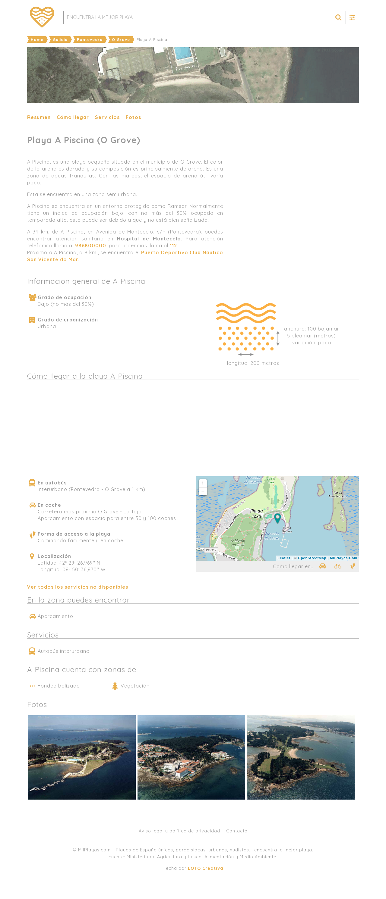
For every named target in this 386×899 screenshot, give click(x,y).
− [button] (203, 491)
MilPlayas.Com (343, 558)
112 (173, 246)
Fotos (133, 117)
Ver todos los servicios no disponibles (77, 587)
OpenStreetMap (312, 558)
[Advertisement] (294, 212)
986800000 (90, 246)
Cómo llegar (73, 117)
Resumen (39, 117)
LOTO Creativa (205, 868)
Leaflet (283, 558)
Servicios (107, 117)
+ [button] (203, 483)
